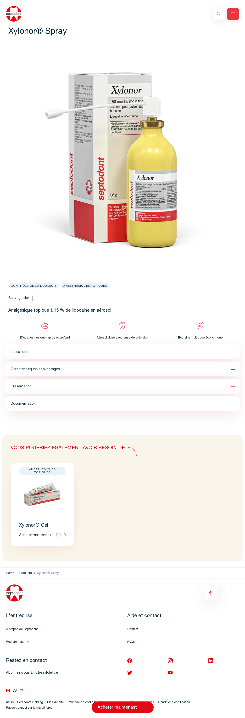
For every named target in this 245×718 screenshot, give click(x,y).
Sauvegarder (22, 298)
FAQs (131, 642)
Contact (132, 629)
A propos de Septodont (22, 629)
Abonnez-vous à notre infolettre (32, 673)
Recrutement (15, 642)
